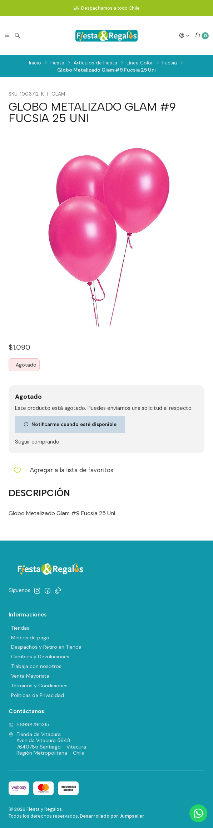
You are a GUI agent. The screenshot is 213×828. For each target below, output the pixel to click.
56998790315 (29, 724)
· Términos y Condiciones (38, 685)
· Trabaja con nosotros (35, 666)
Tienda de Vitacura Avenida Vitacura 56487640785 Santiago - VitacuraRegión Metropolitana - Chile (47, 743)
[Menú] (7, 35)
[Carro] (201, 35)
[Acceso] (184, 35)
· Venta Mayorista (29, 676)
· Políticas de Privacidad (36, 695)
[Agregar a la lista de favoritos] (61, 470)
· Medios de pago (29, 637)
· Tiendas (19, 628)
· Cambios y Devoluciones (39, 656)
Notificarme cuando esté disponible (70, 424)
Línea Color (140, 63)
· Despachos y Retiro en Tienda (45, 647)
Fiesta (57, 63)
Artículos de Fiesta (95, 63)
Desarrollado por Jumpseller (112, 816)
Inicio (35, 63)
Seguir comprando (37, 441)
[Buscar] (17, 35)
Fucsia (169, 63)
